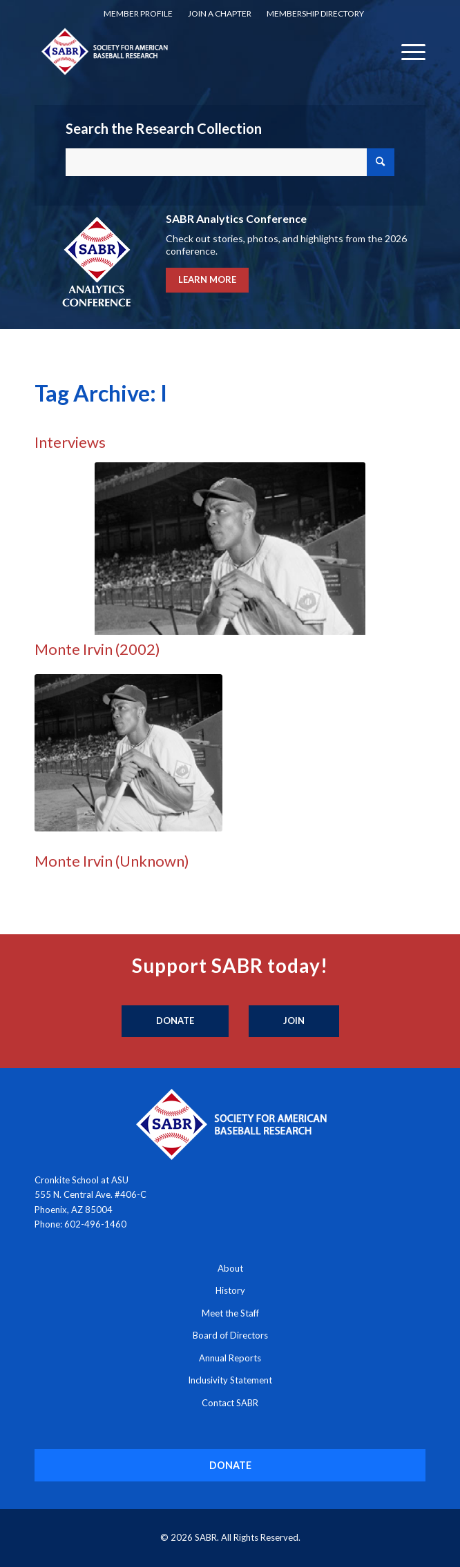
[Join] (294, 1021)
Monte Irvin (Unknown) (112, 860)
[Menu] (406, 51)
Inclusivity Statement (230, 1380)
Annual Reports (230, 1357)
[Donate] (175, 1021)
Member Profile (138, 13)
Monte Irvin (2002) (97, 649)
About (230, 1268)
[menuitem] (138, 13)
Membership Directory (315, 13)
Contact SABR (230, 1402)
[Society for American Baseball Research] (191, 51)
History (230, 1290)
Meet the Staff (230, 1313)
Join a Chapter (219, 13)
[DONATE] (230, 1465)
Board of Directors (230, 1335)
